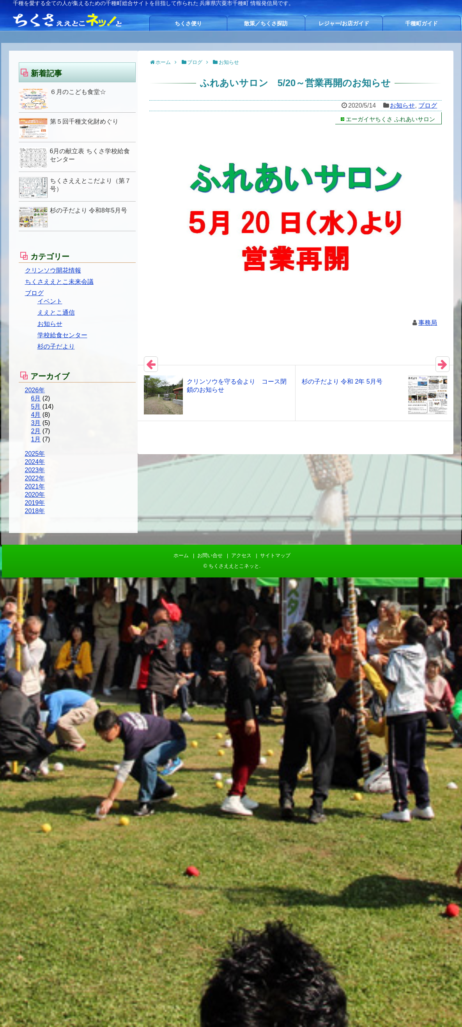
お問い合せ (210, 555)
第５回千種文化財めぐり (84, 121)
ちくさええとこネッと (234, 566)
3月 (36, 423)
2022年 (35, 478)
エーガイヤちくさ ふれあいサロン (390, 119)
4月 (36, 414)
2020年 (35, 494)
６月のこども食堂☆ (78, 92)
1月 (36, 439)
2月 (36, 431)
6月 (36, 398)
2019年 (35, 502)
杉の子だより (56, 346)
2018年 (35, 511)
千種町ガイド (421, 23)
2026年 (35, 390)
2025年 (35, 453)
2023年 (35, 470)
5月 (36, 406)
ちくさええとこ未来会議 (59, 281)
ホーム (181, 555)
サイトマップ (275, 555)
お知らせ (402, 105)
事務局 (427, 322)
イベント (49, 301)
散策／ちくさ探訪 (266, 23)
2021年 (35, 486)
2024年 (35, 462)
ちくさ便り (188, 23)
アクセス (241, 555)
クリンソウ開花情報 (53, 270)
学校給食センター (62, 335)
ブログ (427, 105)
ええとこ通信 (56, 312)
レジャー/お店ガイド (344, 23)
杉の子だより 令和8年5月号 (88, 210)
